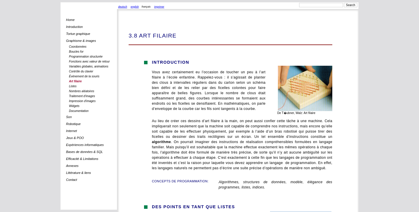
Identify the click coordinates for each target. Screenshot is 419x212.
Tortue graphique (78, 33)
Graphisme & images (81, 40)
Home (70, 20)
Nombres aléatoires (81, 91)
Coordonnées (77, 46)
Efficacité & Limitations (82, 159)
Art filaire (75, 81)
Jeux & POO (75, 138)
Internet (71, 131)
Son (69, 117)
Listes (73, 86)
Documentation (78, 111)
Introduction (74, 26)
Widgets (74, 106)
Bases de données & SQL (84, 152)
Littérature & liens (78, 172)
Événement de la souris (84, 76)
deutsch (122, 6)
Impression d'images (82, 101)
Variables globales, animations (88, 66)
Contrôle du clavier (81, 71)
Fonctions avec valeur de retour (89, 61)
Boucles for (76, 51)
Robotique (73, 124)
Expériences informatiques (85, 145)
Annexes (72, 166)
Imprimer (159, 6)
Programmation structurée (86, 56)
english (135, 6)
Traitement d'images (82, 96)
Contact (71, 179)
